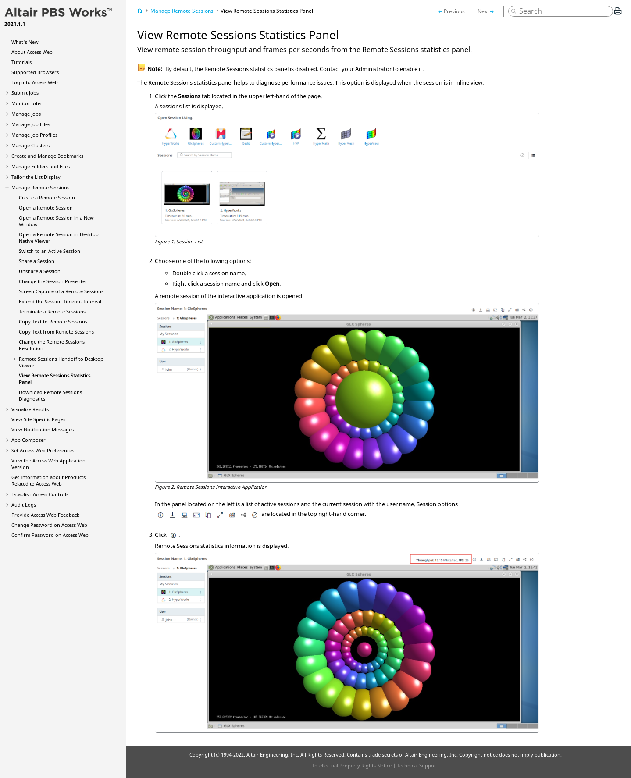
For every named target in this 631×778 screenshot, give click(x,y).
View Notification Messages (42, 429)
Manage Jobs (26, 113)
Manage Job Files (30, 124)
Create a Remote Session (47, 197)
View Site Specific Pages (38, 419)
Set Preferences (42, 450)
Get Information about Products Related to (48, 480)
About (32, 52)
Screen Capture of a (61, 291)
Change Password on (49, 525)
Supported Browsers (35, 72)
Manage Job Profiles (34, 134)
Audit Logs (23, 504)
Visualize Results (30, 409)
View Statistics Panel (267, 10)
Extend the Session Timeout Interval (60, 301)
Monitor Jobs (26, 103)
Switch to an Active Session (49, 251)
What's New (25, 42)
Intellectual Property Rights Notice (352, 765)
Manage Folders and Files (40, 166)
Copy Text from (56, 331)
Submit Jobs (25, 92)
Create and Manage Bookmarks (47, 156)
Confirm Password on (50, 535)
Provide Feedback (45, 515)
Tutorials (21, 62)
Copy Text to (53, 321)
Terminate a (52, 311)
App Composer (28, 440)
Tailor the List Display (36, 177)
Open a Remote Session (46, 207)
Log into (34, 82)
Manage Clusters (30, 145)
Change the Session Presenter (53, 281)
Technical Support (417, 765)
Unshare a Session (40, 271)
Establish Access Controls (39, 494)
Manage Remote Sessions (40, 187)
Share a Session (36, 261)
